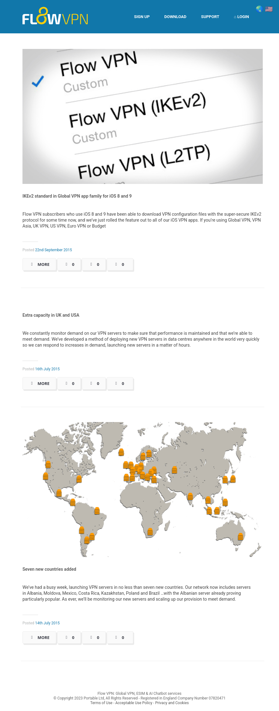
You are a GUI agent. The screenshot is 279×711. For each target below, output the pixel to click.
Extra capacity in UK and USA (50, 315)
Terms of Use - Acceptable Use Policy (121, 703)
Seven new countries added (49, 569)
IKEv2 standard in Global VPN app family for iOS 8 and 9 (77, 196)
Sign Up (142, 16)
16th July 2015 (47, 369)
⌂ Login (241, 16)
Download (175, 16)
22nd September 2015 (53, 250)
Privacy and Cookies (172, 703)
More (43, 264)
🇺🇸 (269, 9)
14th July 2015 (47, 623)
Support (210, 16)
